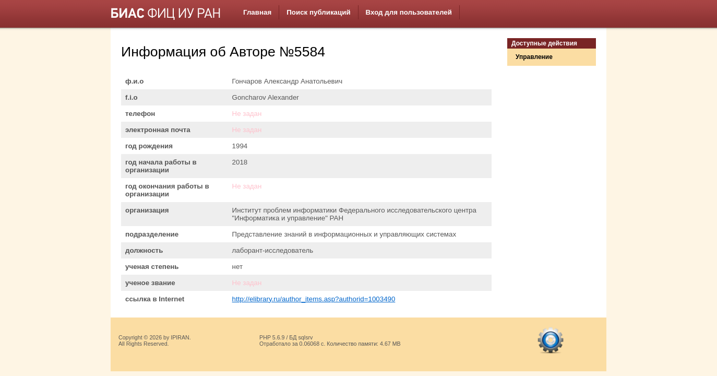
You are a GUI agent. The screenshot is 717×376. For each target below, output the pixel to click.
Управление (534, 57)
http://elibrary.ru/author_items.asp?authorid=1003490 (314, 299)
